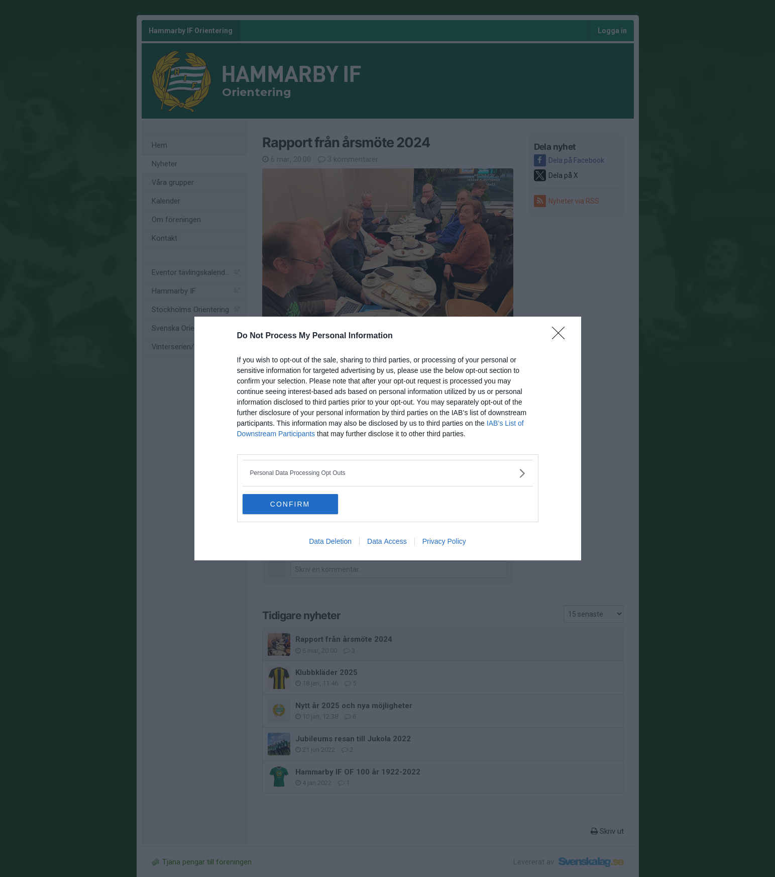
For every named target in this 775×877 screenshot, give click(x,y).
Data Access (387, 541)
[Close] (561, 336)
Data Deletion (330, 541)
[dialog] (387, 438)
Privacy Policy (444, 541)
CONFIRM (290, 504)
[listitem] (387, 473)
